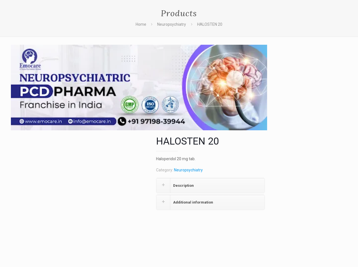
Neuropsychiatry (171, 24)
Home (141, 24)
